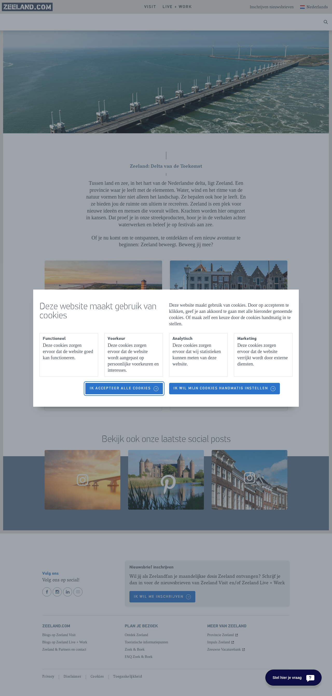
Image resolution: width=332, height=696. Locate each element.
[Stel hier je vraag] (293, 678)
